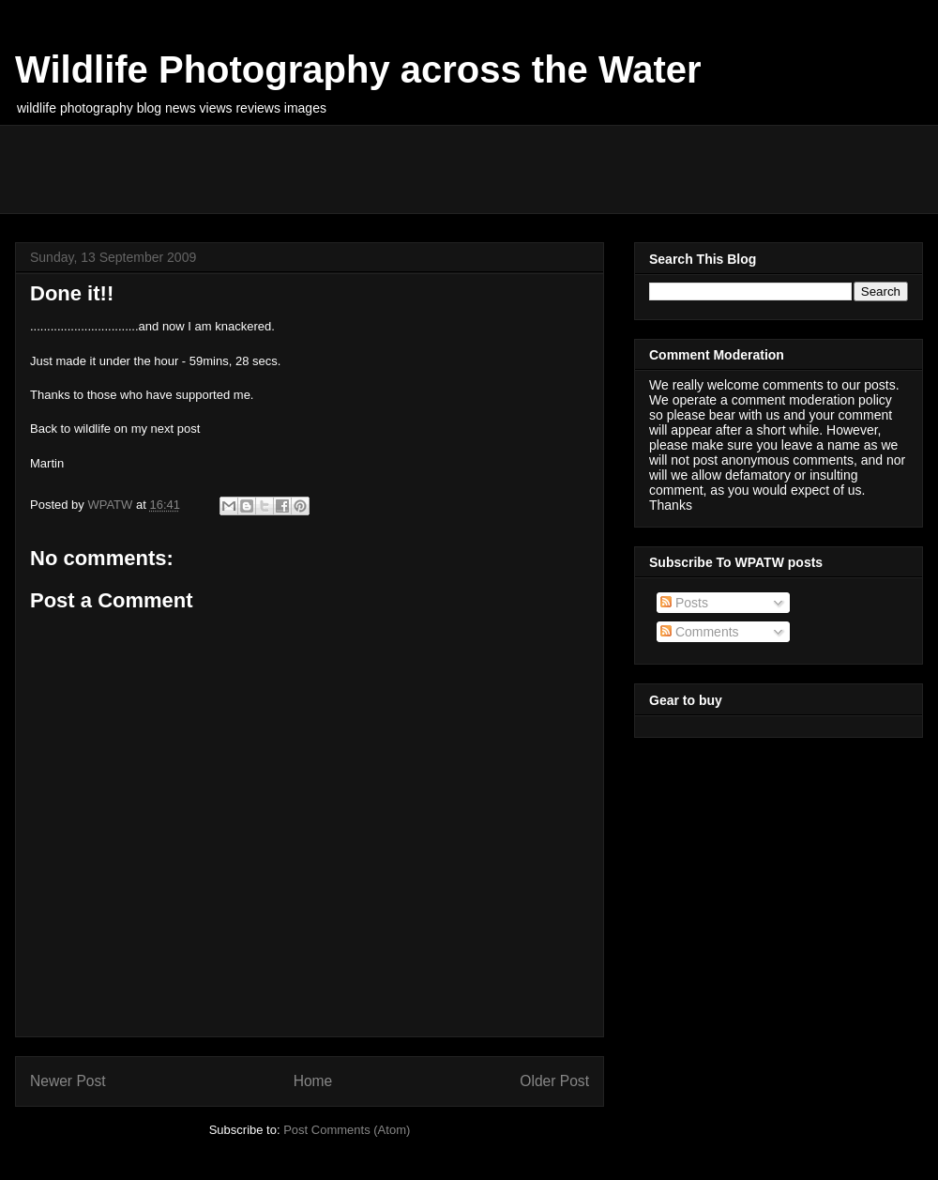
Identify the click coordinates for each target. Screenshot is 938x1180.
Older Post (554, 1081)
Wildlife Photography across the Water (358, 69)
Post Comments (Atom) (346, 1130)
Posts (684, 602)
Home (313, 1081)
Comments (699, 631)
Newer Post (68, 1081)
